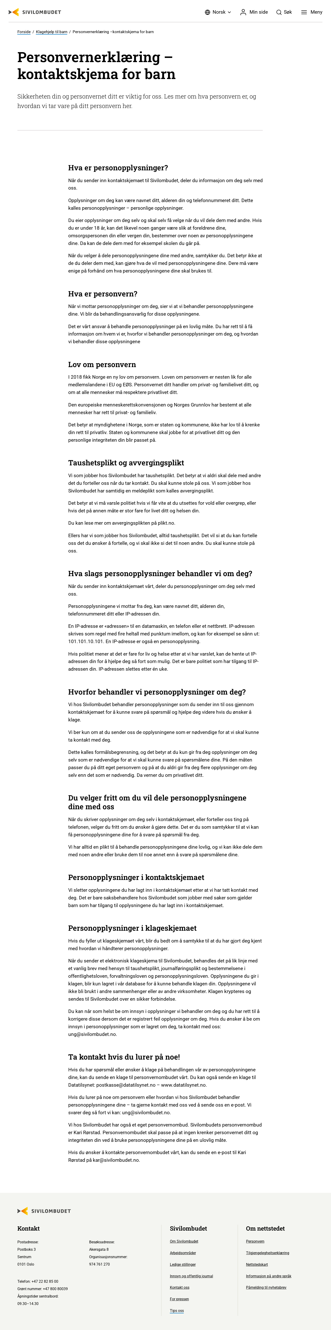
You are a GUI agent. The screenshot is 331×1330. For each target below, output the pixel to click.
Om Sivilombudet (184, 1241)
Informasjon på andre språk (268, 1276)
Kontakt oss (179, 1287)
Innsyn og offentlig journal (191, 1276)
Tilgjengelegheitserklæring (267, 1253)
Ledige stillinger (183, 1264)
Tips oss (177, 1310)
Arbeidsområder (183, 1253)
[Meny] (312, 12)
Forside (24, 32)
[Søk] (284, 12)
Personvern (255, 1241)
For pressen (179, 1299)
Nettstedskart (257, 1264)
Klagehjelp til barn (51, 32)
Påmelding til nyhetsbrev (266, 1287)
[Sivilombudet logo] (35, 12)
